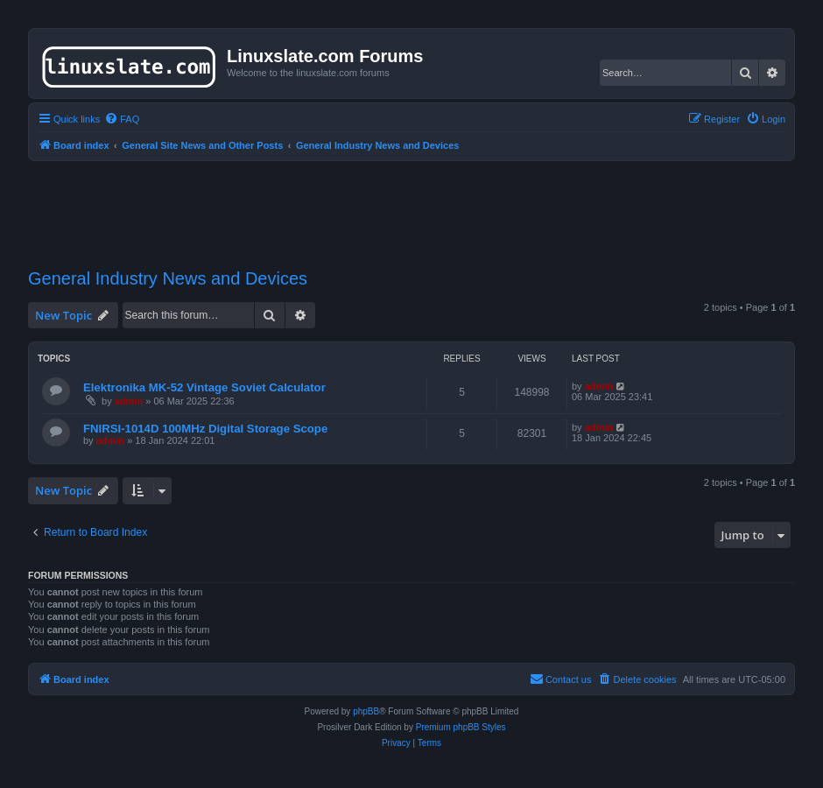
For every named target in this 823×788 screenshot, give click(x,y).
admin (129, 401)
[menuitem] (121, 119)
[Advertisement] (411, 204)
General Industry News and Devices (167, 278)
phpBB (366, 711)
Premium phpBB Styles (461, 727)
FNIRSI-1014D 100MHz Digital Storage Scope (205, 428)
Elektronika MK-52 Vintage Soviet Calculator (204, 387)
